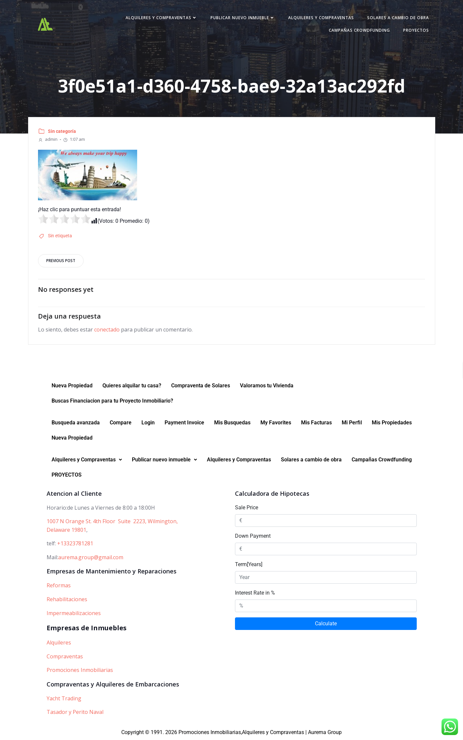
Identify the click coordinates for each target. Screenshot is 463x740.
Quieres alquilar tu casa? (131, 386)
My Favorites (275, 423)
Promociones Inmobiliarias (80, 670)
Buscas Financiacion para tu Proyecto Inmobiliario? (112, 401)
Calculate (326, 624)
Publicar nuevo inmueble (242, 17)
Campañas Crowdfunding (359, 30)
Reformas (59, 585)
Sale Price (246, 508)
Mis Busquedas (232, 423)
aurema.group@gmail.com (90, 557)
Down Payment (253, 536)
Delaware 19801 (66, 530)
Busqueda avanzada (76, 423)
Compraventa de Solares (200, 386)
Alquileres (59, 642)
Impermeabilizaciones (74, 613)
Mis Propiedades (392, 423)
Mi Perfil (352, 423)
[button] (87, 460)
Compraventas (65, 656)
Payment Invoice (184, 423)
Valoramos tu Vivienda (266, 386)
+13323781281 (75, 543)
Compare (121, 423)
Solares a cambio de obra (398, 17)
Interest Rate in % (255, 593)
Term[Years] (248, 565)
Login (148, 423)
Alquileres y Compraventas (161, 17)
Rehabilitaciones (67, 599)
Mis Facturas (316, 423)
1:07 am (74, 139)
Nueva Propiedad (72, 386)
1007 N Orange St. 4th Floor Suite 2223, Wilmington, (112, 521)
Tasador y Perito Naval (75, 712)
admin (48, 139)
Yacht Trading (64, 698)
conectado (107, 329)
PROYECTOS (416, 30)
